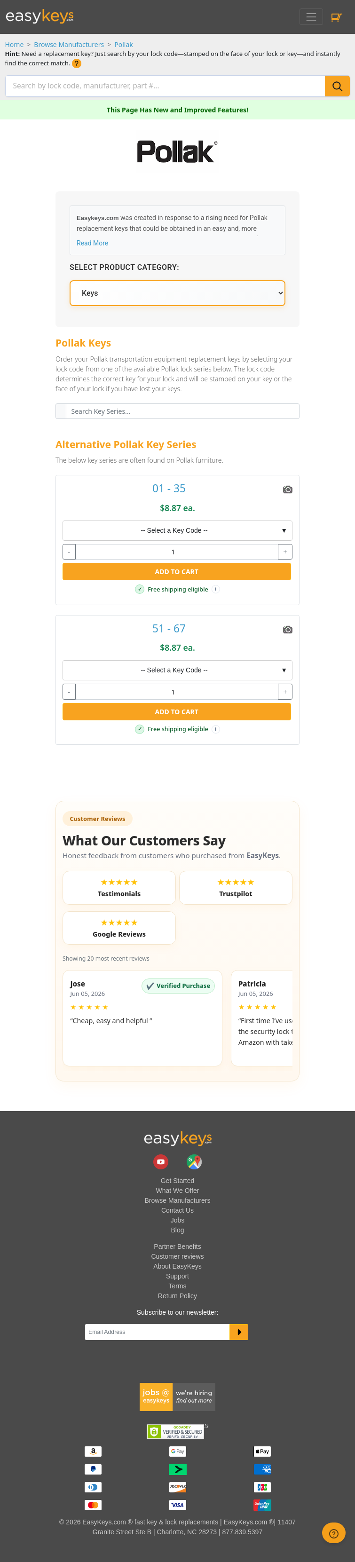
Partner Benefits (177, 1245)
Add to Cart (176, 570)
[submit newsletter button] (239, 1331)
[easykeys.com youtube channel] (162, 1160)
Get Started (178, 1179)
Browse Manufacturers (69, 44)
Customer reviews (177, 1255)
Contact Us (177, 1209)
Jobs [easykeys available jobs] (178, 1219)
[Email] (157, 1331)
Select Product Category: (124, 266)
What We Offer (177, 1189)
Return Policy (177, 1295)
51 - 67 (169, 627)
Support (177, 1275)
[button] (142, 1017)
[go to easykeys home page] (177, 1137)
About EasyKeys (177, 1265)
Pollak (123, 44)
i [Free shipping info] (215, 588)
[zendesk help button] (334, 1533)
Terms (177, 1285)
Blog (177, 1229)
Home (14, 44)
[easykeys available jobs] (178, 1395)
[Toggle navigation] (311, 16)
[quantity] (176, 551)
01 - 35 (169, 487)
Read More (92, 242)
